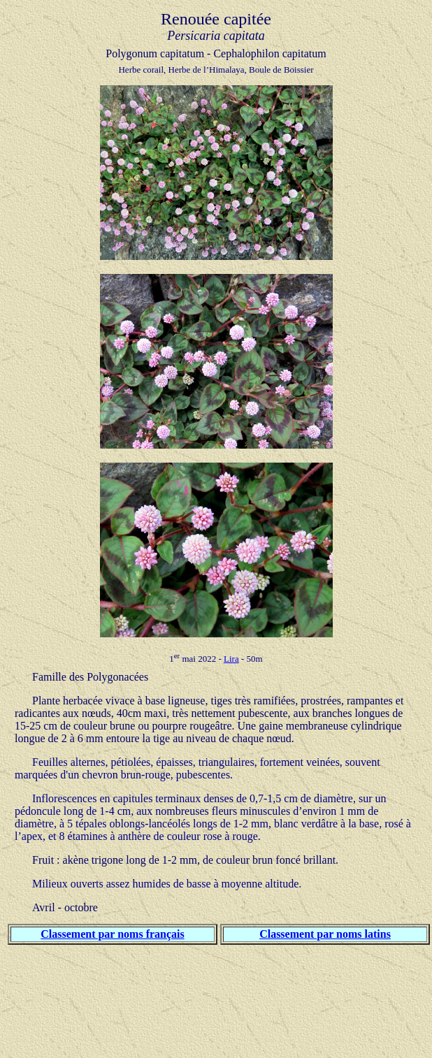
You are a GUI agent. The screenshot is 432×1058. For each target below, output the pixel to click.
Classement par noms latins (325, 934)
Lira (231, 658)
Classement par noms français (112, 934)
